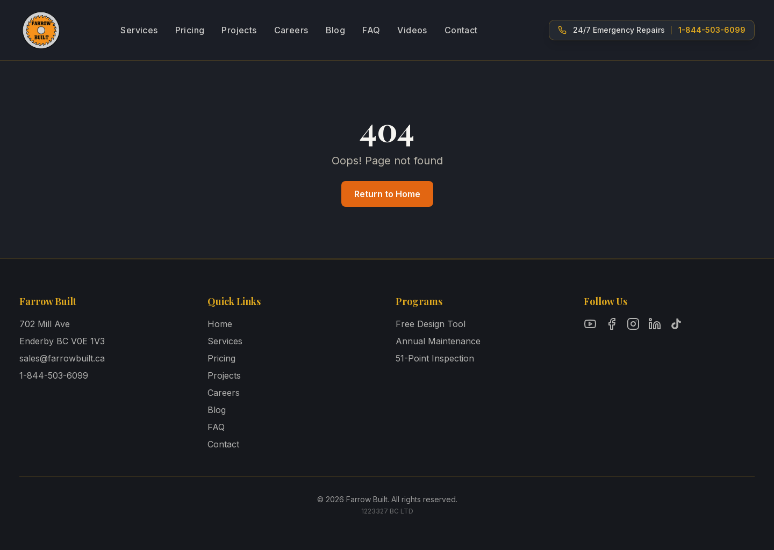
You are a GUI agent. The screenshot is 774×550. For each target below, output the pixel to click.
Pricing (190, 30)
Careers (291, 30)
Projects (238, 30)
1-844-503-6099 (53, 375)
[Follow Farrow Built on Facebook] (611, 323)
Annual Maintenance (438, 341)
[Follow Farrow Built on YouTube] (590, 323)
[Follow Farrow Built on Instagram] (633, 323)
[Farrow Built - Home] (40, 30)
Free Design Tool (430, 324)
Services (138, 30)
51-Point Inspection (435, 358)
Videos (412, 30)
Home (219, 324)
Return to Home (387, 194)
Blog (336, 30)
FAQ (371, 30)
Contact (461, 30)
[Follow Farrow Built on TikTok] (676, 323)
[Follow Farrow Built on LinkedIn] (654, 323)
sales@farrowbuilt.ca (62, 358)
